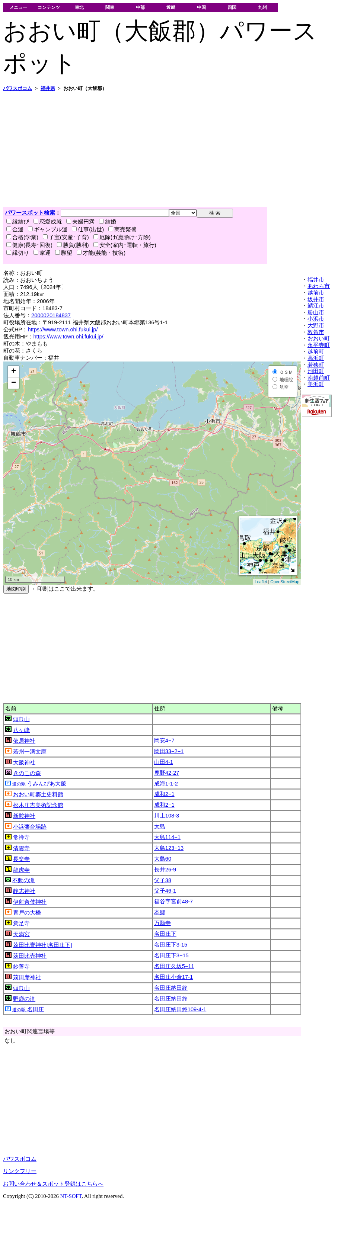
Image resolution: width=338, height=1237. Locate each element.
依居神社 (24, 741)
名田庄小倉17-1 (173, 977)
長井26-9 (165, 870)
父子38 (162, 880)
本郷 (159, 912)
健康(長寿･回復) (29, 245)
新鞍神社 (24, 816)
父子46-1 (165, 891)
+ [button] (13, 371)
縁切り (17, 253)
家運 (42, 253)
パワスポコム (19, 1159)
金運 (14, 229)
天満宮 (21, 934)
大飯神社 (24, 762)
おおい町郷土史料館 (38, 794)
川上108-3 (166, 816)
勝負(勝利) (73, 245)
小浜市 (315, 319)
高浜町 (315, 358)
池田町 (315, 371)
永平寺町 (318, 345)
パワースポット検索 (30, 213)
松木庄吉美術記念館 (38, 805)
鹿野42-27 (166, 773)
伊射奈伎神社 (30, 902)
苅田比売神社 (30, 956)
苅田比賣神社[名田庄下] (42, 945)
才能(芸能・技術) (101, 253)
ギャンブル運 (47, 229)
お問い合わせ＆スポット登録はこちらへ (53, 1184)
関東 (109, 7)
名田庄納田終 (171, 988)
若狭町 (315, 365)
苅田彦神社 (27, 977)
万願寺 (162, 923)
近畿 (170, 7)
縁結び (17, 222)
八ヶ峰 (21, 730)
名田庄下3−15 (171, 955)
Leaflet (261, 581)
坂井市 (315, 299)
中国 (201, 7)
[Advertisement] (113, 149)
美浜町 (315, 384)
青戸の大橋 (27, 913)
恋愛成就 (48, 222)
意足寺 (21, 923)
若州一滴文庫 (30, 752)
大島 (159, 826)
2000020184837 (51, 315)
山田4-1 (163, 762)
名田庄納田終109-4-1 (180, 1009)
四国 (231, 7)
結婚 (107, 222)
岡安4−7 (164, 740)
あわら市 (318, 286)
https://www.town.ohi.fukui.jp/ (63, 329)
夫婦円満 (80, 222)
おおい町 (318, 338)
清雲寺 (21, 848)
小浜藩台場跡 (30, 827)
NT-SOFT (71, 1196)
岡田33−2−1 (169, 751)
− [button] (13, 383)
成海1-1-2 (166, 784)
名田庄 (28, 1009)
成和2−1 (164, 794)
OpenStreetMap (284, 581)
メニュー (18, 7)
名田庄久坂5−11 (174, 966)
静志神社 (24, 891)
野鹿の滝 (24, 999)
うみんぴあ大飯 (39, 784)
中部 (140, 7)
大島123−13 (169, 848)
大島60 (162, 859)
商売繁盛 (122, 229)
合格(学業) (22, 237)
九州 (262, 7)
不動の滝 (23, 880)
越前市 (315, 293)
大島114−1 (167, 837)
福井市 (315, 280)
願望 (63, 253)
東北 (79, 7)
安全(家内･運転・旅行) (124, 245)
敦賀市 (315, 332)
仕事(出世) (88, 229)
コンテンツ (49, 7)
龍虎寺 (21, 870)
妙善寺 (21, 967)
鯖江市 (315, 306)
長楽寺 (21, 859)
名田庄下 (165, 934)
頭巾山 (21, 719)
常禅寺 (21, 838)
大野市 (315, 325)
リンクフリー (19, 1171)
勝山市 (315, 312)
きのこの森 (27, 773)
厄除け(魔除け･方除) (122, 237)
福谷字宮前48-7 (173, 902)
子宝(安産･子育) (66, 237)
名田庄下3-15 (170, 945)
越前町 (315, 351)
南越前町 (318, 378)
